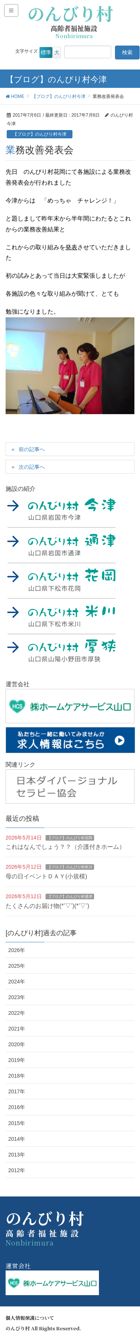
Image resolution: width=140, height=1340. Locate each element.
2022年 (16, 1013)
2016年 (16, 1107)
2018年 (16, 1076)
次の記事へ (32, 467)
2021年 (16, 1029)
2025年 (16, 966)
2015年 (16, 1123)
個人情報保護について (30, 1318)
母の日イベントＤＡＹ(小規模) (46, 876)
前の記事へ (32, 449)
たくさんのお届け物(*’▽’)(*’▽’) (47, 906)
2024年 (16, 982)
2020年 (16, 1044)
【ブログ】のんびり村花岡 (69, 838)
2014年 (16, 1139)
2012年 (16, 1170)
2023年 (16, 997)
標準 (46, 52)
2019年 (16, 1060)
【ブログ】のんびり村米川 (69, 867)
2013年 (16, 1155)
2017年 (16, 1091)
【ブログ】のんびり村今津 (39, 134)
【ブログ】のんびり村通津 (69, 896)
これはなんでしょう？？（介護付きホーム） (65, 847)
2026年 (16, 950)
